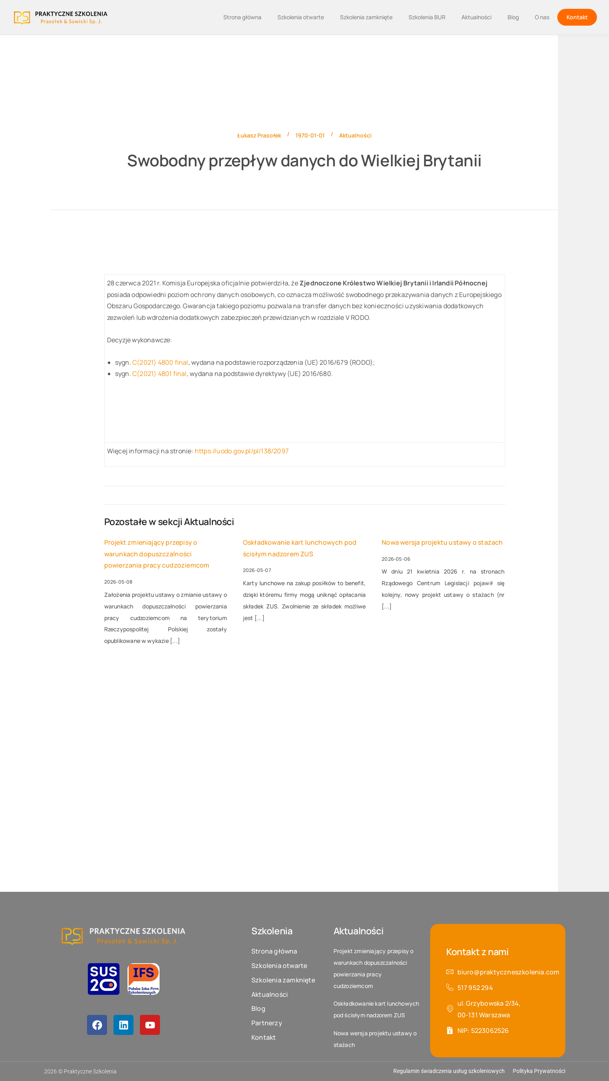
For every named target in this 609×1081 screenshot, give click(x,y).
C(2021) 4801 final (159, 373)
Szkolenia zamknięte (366, 17)
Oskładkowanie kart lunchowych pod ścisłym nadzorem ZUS (300, 548)
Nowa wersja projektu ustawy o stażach (442, 542)
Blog (513, 17)
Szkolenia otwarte (300, 17)
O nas (542, 17)
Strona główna (242, 17)
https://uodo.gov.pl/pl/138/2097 (242, 451)
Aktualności (476, 17)
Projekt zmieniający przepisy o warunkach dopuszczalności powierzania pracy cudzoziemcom (157, 554)
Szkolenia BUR (427, 17)
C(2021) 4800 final (160, 362)
